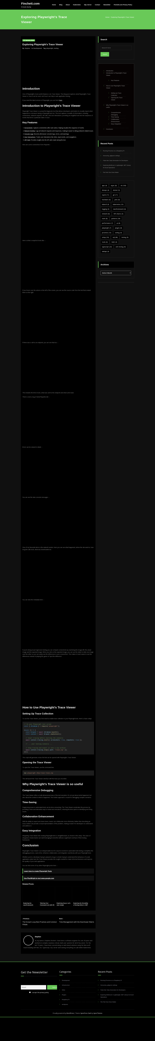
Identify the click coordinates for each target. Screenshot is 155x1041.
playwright (49, 48)
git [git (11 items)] (116, 195)
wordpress (65, 1028)
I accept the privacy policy (40, 1016)
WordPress (70, 1037)
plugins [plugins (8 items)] (118, 228)
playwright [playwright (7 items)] (107, 228)
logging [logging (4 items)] (105, 209)
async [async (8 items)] (114, 186)
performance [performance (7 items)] (107, 224)
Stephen (27, 48)
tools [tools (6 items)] (105, 243)
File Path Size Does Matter (112, 172)
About (68, 5)
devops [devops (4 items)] (106, 190)
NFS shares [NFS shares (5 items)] (119, 214)
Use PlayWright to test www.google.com (39, 899)
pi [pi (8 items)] (119, 224)
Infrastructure (66, 1009)
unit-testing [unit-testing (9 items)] (121, 247)
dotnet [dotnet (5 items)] (116, 190)
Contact (97, 5)
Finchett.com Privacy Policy (123, 5)
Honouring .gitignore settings (112, 156)
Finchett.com (30, 3)
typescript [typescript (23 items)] (107, 247)
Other (64, 1013)
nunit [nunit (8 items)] (105, 219)
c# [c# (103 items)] (124, 186)
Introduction (109, 71)
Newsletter (106, 5)
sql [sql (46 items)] (115, 238)
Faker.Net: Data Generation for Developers (117, 160)
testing (56, 48)
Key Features (115, 80)
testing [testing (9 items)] (125, 238)
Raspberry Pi (66, 1023)
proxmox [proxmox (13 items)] (106, 233)
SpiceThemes (98, 1037)
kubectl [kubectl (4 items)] (105, 205)
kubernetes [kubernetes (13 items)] (118, 205)
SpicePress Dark (86, 1037)
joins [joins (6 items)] (117, 200)
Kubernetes (77, 5)
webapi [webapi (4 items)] (105, 252)
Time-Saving (115, 117)
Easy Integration (116, 124)
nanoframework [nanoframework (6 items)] (119, 209)
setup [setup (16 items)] (105, 238)
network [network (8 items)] (106, 214)
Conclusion (109, 129)
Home (54, 5)
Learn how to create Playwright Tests (38, 892)
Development (37, 48)
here (64, 101)
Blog (60, 5)
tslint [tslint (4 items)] (114, 243)
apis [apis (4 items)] (104, 186)
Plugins (64, 1018)
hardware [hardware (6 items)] (106, 200)
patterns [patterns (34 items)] (116, 219)
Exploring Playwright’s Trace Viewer (122, 17)
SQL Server (88, 5)
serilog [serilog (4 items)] (118, 233)
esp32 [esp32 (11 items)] (106, 195)
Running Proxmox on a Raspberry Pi (115, 151)
